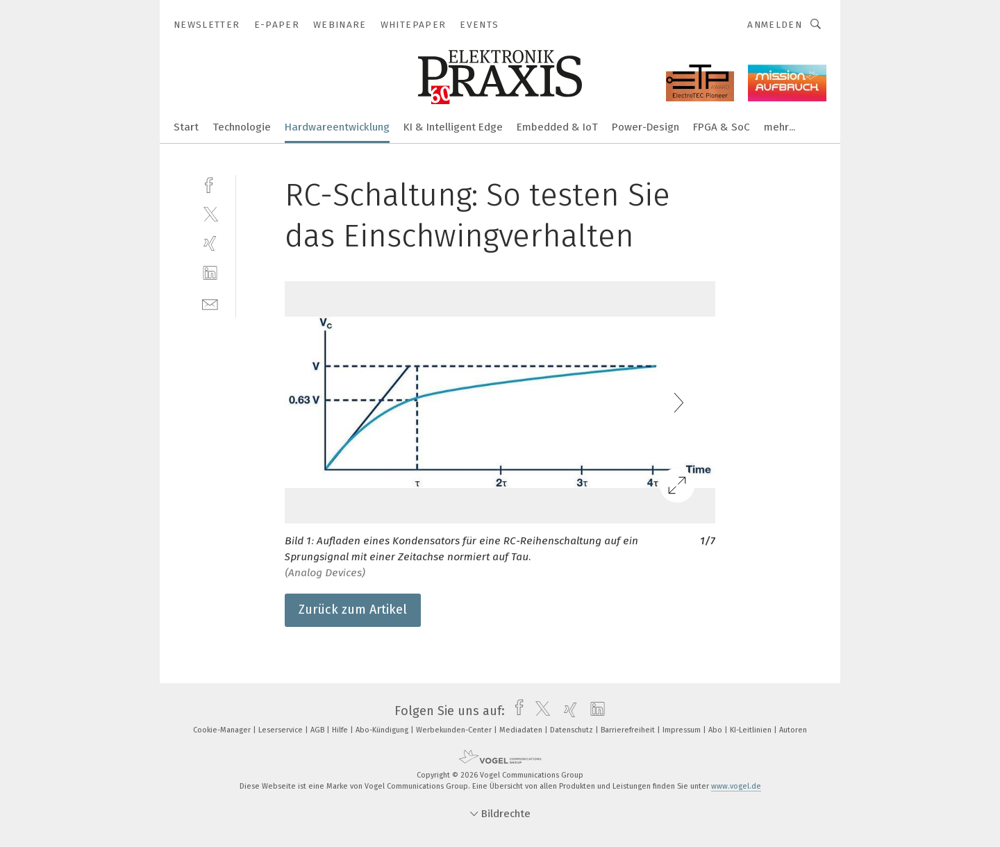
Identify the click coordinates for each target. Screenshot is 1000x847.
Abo (716, 730)
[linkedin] (210, 273)
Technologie (241, 127)
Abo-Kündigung (383, 730)
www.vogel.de (736, 786)
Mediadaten (521, 730)
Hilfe (341, 730)
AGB (318, 730)
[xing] (210, 243)
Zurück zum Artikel (353, 609)
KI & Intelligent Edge (453, 127)
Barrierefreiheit (629, 730)
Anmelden (774, 25)
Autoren (793, 730)
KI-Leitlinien (752, 730)
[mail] (210, 303)
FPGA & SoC (721, 127)
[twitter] (210, 213)
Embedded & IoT (557, 127)
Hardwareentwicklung (337, 127)
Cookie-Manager (223, 730)
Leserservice (281, 730)
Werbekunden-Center (455, 730)
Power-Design (645, 127)
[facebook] (210, 183)
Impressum (682, 730)
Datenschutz (572, 730)
